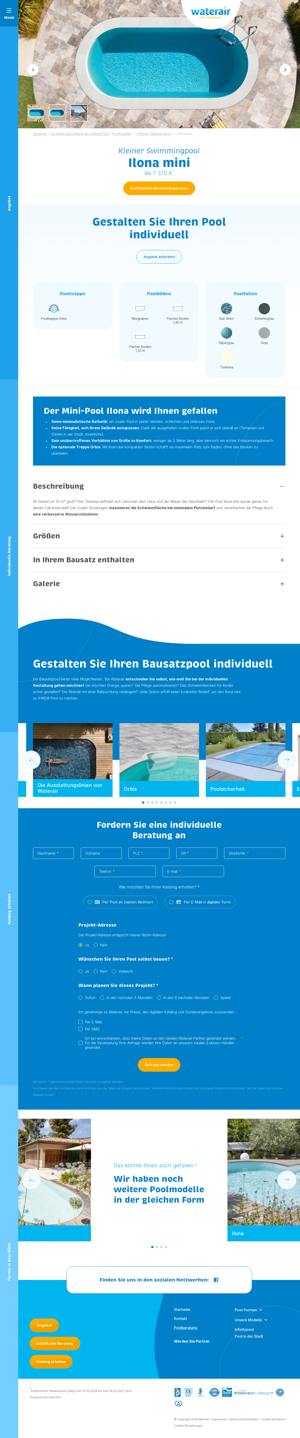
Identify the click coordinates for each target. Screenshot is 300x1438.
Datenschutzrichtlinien (243, 1421)
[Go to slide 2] (147, 805)
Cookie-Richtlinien (273, 1421)
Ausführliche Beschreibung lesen (159, 188)
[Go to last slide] (33, 69)
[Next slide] (285, 69)
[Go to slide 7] (170, 805)
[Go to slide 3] (152, 805)
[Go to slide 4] (157, 805)
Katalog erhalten (51, 1361)
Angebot (44, 1325)
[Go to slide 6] (166, 805)
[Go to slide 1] (143, 805)
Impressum (219, 1421)
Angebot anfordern (159, 259)
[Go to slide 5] (161, 805)
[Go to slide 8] (175, 805)
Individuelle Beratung (55, 1343)
